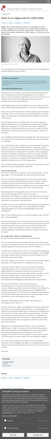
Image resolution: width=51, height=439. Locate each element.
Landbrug (18, 23)
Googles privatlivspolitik (9, 416)
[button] (48, 1)
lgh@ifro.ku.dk (6, 365)
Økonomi (26, 23)
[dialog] (25, 414)
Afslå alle (13, 435)
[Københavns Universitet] (3, 8)
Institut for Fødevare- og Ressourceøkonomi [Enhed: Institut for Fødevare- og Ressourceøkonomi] (12, 388)
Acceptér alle (37, 435)
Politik (4, 23)
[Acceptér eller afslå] (5, 420)
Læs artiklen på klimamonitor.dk (12, 88)
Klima (10, 23)
